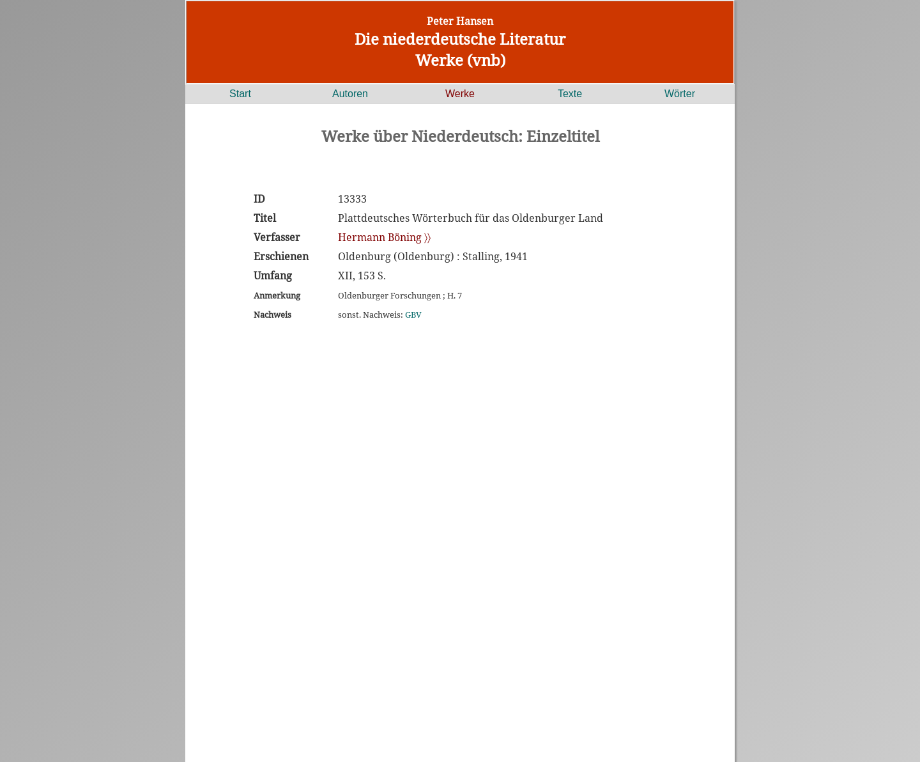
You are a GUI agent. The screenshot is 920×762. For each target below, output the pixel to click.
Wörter (679, 93)
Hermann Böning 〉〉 (384, 237)
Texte (570, 93)
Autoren (350, 93)
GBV (413, 314)
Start (240, 93)
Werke (460, 93)
